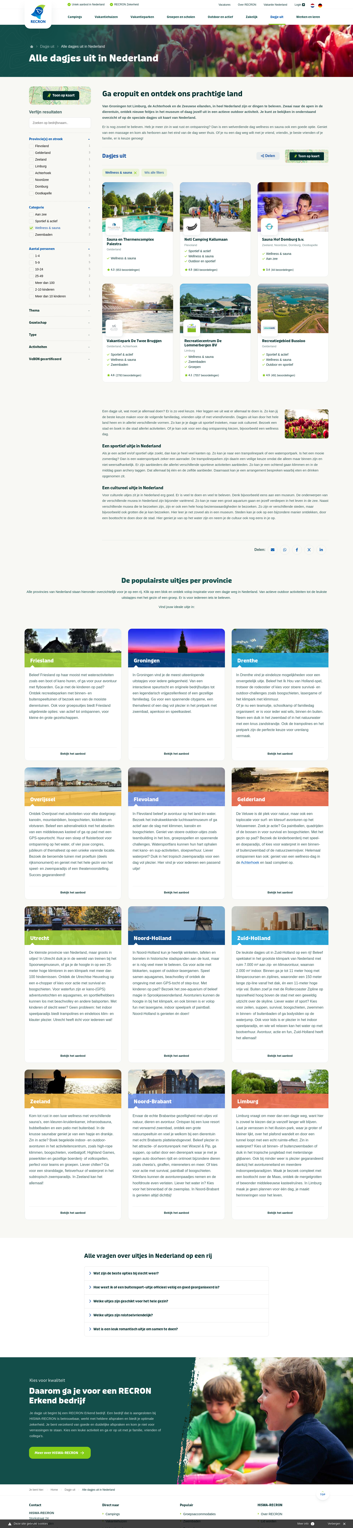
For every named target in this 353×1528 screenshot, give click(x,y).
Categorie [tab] (36, 207)
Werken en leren (308, 17)
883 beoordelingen (205, 269)
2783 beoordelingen (128, 375)
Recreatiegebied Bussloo (283, 341)
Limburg (62, 166)
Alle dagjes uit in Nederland (83, 46)
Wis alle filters (154, 172)
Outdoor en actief (220, 17)
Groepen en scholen (181, 17)
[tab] (60, 124)
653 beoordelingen (128, 269)
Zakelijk (252, 17)
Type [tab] (32, 335)
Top (322, 1493)
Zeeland (62, 159)
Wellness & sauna (62, 228)
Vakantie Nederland (275, 4)
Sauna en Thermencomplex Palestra (130, 241)
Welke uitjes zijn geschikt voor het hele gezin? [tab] (130, 1301)
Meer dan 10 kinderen (62, 296)
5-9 (62, 262)
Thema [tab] (34, 310)
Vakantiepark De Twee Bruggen (134, 341)
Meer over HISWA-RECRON (59, 1453)
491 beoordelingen (283, 375)
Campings (75, 17)
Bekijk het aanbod (72, 753)
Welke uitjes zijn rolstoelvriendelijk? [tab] (123, 1315)
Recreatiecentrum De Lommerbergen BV (203, 343)
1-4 (62, 256)
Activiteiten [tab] (38, 347)
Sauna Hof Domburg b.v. (283, 239)
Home (54, 1489)
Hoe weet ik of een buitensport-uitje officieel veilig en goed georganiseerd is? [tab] (156, 1287)
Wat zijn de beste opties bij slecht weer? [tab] (126, 1273)
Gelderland (62, 153)
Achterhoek (62, 173)
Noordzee (62, 180)
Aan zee (62, 214)
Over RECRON (247, 4)
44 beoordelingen (282, 269)
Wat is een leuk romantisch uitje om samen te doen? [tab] (135, 1329)
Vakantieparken (142, 17)
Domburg (62, 186)
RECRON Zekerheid (124, 4)
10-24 (62, 269)
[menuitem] (75, 17)
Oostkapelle (62, 193)
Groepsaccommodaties (199, 1514)
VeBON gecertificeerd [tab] (45, 359)
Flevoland (62, 146)
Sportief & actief (62, 221)
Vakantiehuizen (106, 17)
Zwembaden (62, 234)
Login (300, 4)
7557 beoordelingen (206, 375)
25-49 (62, 276)
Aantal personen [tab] (42, 249)
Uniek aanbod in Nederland (86, 4)
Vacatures (225, 4)
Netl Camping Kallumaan (206, 239)
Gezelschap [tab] (38, 323)
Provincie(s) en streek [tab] (46, 139)
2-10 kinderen (62, 289)
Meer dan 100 (62, 283)
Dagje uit (276, 17)
